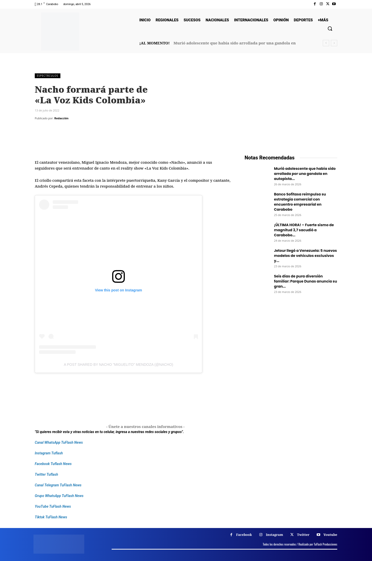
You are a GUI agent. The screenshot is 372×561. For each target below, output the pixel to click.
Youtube (330, 534)
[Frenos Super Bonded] (291, 360)
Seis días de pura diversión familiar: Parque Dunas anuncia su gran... (305, 281)
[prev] (326, 43)
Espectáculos (47, 75)
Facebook (244, 534)
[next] (334, 43)
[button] (330, 28)
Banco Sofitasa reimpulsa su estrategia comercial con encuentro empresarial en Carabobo (300, 202)
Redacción (61, 118)
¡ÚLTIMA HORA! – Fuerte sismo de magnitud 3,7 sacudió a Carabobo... (304, 230)
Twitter (303, 534)
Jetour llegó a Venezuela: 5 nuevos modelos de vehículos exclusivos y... (305, 255)
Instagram (274, 534)
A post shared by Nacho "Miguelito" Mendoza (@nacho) (118, 364)
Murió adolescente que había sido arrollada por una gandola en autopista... (305, 173)
